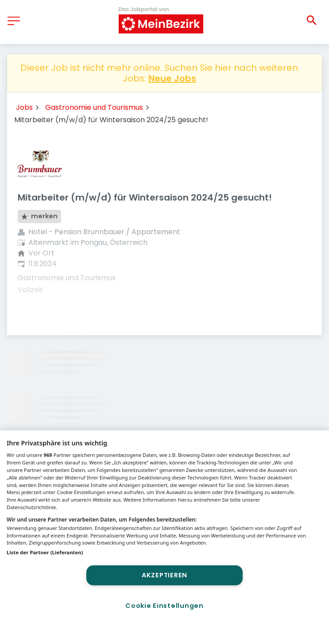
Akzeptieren (164, 575)
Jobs (24, 107)
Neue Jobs (172, 78)
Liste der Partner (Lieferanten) (45, 552)
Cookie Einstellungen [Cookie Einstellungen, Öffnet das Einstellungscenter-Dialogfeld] (164, 605)
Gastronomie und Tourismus (94, 107)
